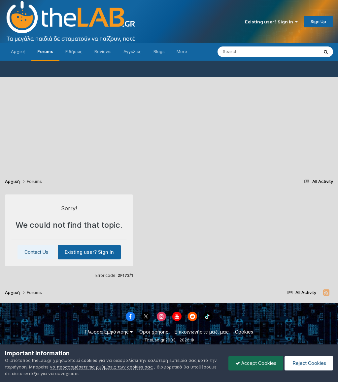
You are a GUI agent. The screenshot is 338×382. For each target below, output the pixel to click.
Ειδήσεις (74, 51)
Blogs (159, 51)
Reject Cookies (308, 363)
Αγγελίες (132, 51)
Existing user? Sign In (271, 21)
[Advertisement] (169, 123)
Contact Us (36, 252)
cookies (89, 360)
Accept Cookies (255, 363)
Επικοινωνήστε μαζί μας (202, 332)
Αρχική (18, 51)
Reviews (103, 51)
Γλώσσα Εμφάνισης (109, 332)
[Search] (255, 51)
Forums (45, 51)
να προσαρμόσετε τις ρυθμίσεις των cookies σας (101, 366)
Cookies (244, 332)
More (182, 51)
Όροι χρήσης (153, 332)
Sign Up (318, 21)
